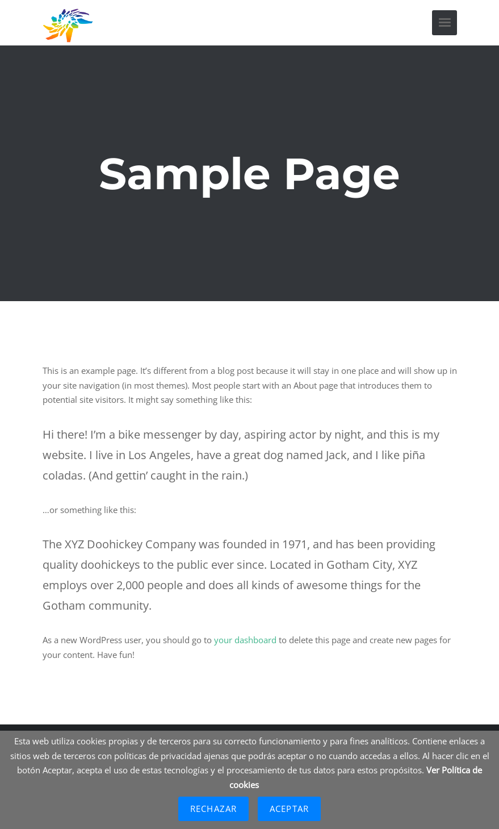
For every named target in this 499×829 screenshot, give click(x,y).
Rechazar (213, 808)
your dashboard (245, 639)
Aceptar (289, 808)
